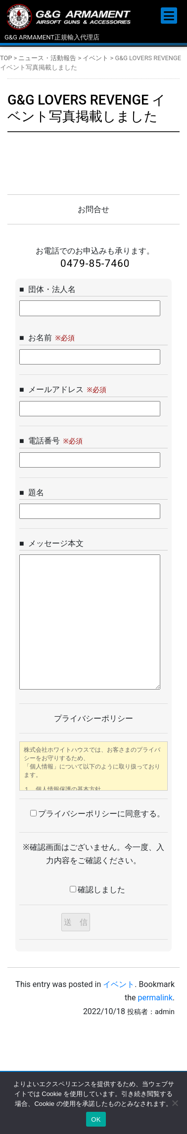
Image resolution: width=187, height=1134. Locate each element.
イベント (119, 984)
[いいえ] (175, 1103)
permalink (155, 997)
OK (95, 1119)
